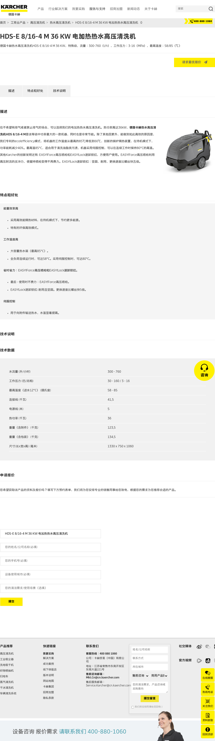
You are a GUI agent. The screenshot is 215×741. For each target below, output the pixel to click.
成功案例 (48, 664)
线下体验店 (50, 669)
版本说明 (48, 675)
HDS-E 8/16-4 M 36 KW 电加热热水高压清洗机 (106, 22)
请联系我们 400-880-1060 (92, 732)
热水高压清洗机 (60, 22)
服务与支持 (97, 9)
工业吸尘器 (7, 659)
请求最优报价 (194, 62)
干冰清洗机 (7, 688)
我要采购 (48, 653)
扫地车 (4, 676)
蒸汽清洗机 (7, 682)
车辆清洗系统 (8, 693)
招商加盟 (48, 692)
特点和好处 (35, 91)
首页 (3, 22)
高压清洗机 (37, 22)
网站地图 (48, 681)
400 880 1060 (108, 653)
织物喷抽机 (7, 671)
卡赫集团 (48, 686)
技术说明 (59, 91)
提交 (11, 601)
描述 (11, 91)
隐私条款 (48, 698)
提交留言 (150, 698)
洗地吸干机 (7, 665)
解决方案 (48, 658)
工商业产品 (18, 22)
